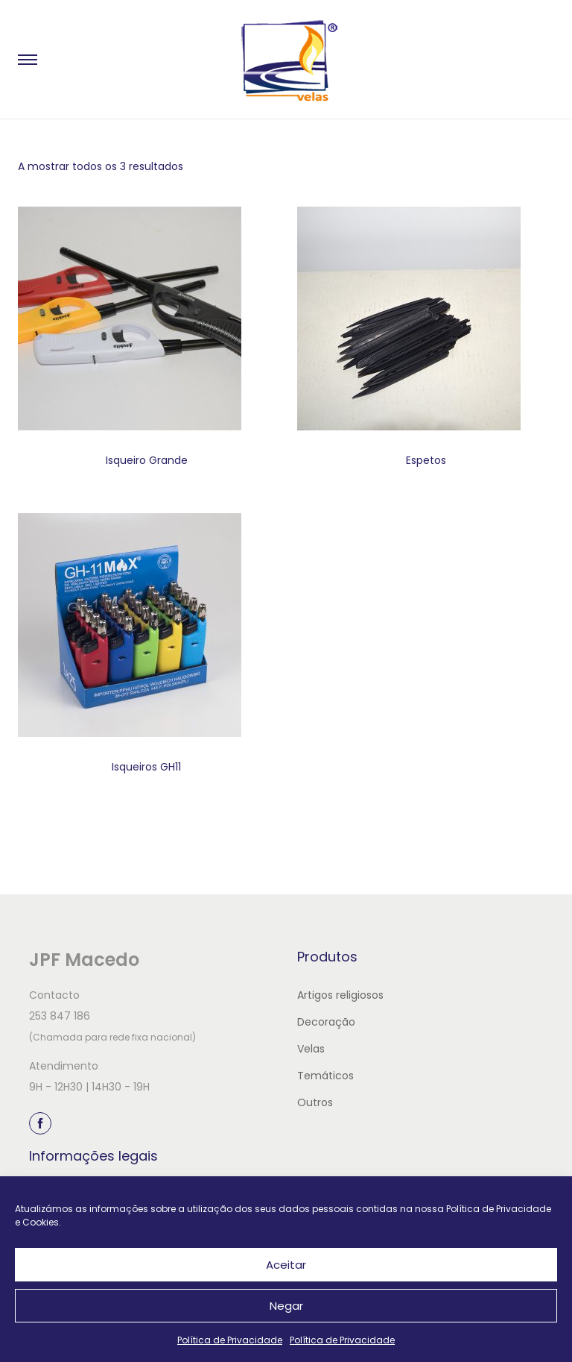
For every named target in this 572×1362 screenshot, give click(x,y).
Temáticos (325, 1075)
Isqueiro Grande (147, 460)
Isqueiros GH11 (146, 766)
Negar (286, 1306)
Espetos (426, 460)
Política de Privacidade (229, 1340)
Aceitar (286, 1264)
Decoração (326, 1021)
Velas (311, 1048)
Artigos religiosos (340, 995)
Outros (315, 1102)
